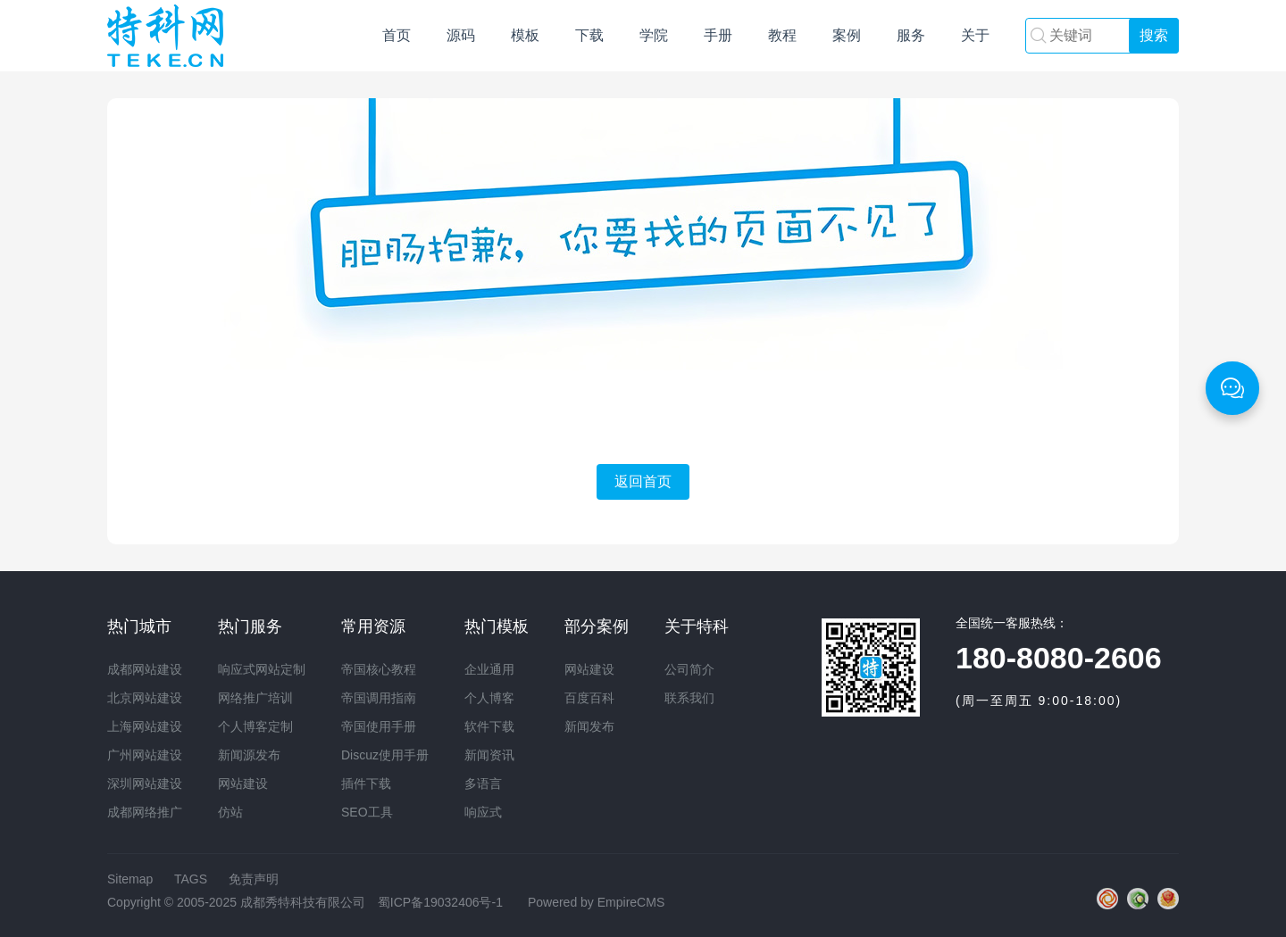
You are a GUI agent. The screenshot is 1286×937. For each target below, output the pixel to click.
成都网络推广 (144, 812)
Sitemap (130, 879)
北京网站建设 (144, 698)
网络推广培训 (255, 698)
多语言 (483, 783)
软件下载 (489, 726)
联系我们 (689, 698)
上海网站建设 (144, 726)
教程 (782, 35)
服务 (911, 35)
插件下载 (366, 783)
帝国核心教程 (378, 669)
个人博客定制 (255, 726)
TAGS (190, 879)
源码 (461, 35)
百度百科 (589, 698)
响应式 (483, 812)
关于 (975, 35)
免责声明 (254, 879)
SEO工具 (367, 812)
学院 (653, 35)
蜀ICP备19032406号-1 (440, 902)
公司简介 (689, 669)
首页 (396, 35)
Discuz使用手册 (385, 755)
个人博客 (489, 698)
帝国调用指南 (378, 698)
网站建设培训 (894, 792)
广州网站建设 (144, 755)
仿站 (230, 812)
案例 (846, 35)
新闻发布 (589, 726)
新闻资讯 (489, 755)
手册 (718, 35)
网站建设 (165, 35)
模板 (525, 35)
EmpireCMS (630, 902)
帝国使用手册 (378, 726)
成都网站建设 (144, 669)
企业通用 (489, 669)
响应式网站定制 (261, 669)
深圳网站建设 (144, 783)
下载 (589, 35)
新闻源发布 (249, 755)
